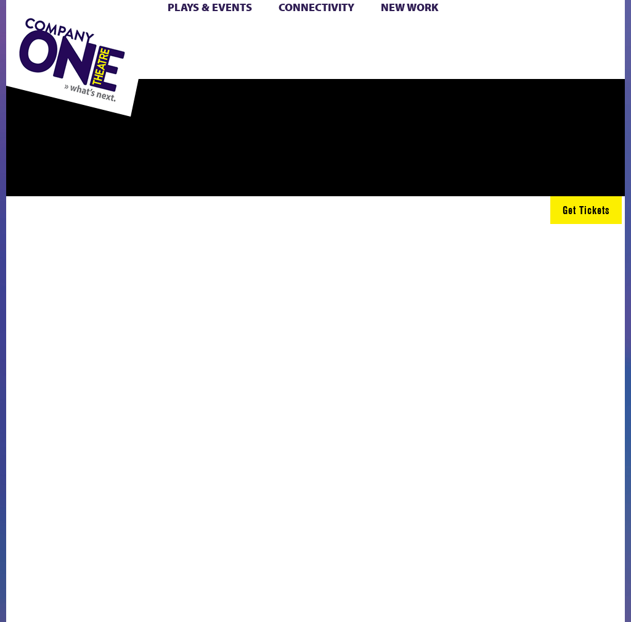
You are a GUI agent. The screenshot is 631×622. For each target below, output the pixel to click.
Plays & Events (210, 7)
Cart (293, 36)
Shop (223, 50)
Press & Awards (370, 64)
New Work (410, 7)
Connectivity (316, 7)
